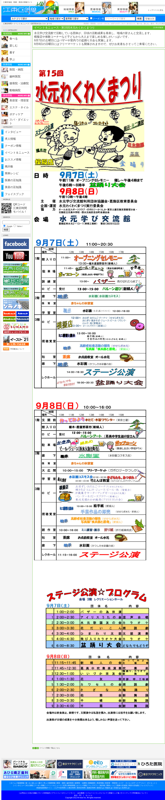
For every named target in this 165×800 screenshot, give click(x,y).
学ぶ (12, 59)
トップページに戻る (155, 10)
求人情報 (10, 138)
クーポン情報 (13, 145)
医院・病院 (16, 69)
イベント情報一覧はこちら (49, 748)
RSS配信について (17, 349)
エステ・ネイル (19, 107)
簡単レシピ (12, 173)
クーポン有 (97, 18)
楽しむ (13, 45)
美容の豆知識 (13, 187)
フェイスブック (14, 194)
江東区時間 (7, 24)
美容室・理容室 (19, 100)
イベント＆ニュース (21, 24)
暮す (12, 52)
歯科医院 (14, 76)
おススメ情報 (13, 159)
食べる (13, 38)
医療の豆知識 (13, 180)
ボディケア (16, 114)
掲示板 (9, 166)
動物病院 (14, 90)
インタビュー (13, 131)
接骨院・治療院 (19, 83)
